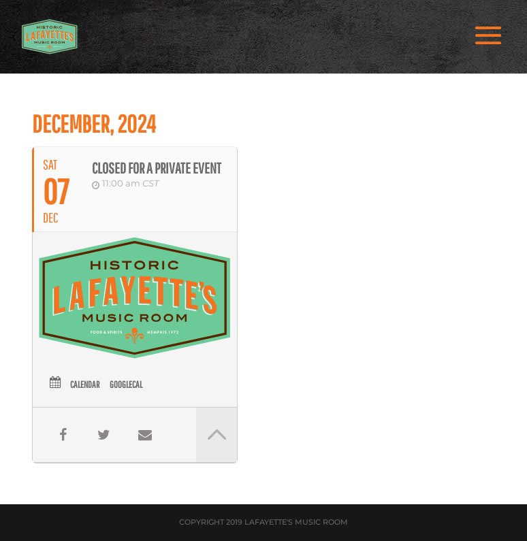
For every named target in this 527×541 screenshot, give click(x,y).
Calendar (84, 384)
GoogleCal (126, 384)
